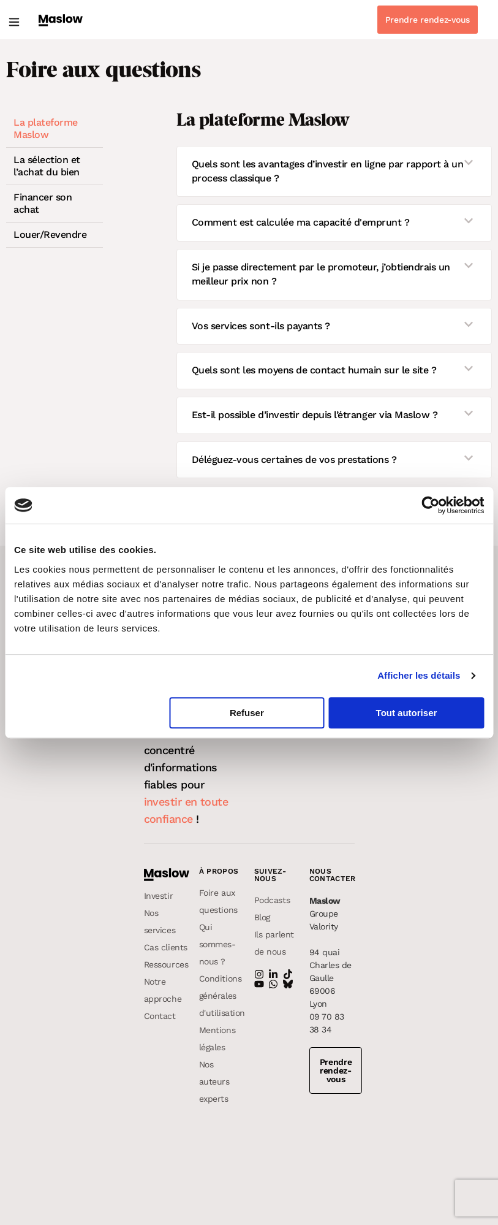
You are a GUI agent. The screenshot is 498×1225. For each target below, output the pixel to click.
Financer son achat (42, 203)
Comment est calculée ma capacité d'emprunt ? (301, 222)
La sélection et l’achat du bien (46, 166)
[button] (14, 22)
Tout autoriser (406, 713)
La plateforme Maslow (45, 128)
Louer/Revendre (49, 234)
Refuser (247, 713)
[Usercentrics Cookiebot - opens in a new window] (430, 505)
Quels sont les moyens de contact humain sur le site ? (314, 370)
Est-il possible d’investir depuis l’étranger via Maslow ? (315, 415)
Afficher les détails (418, 675)
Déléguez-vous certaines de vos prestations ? (294, 459)
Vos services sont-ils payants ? (261, 326)
